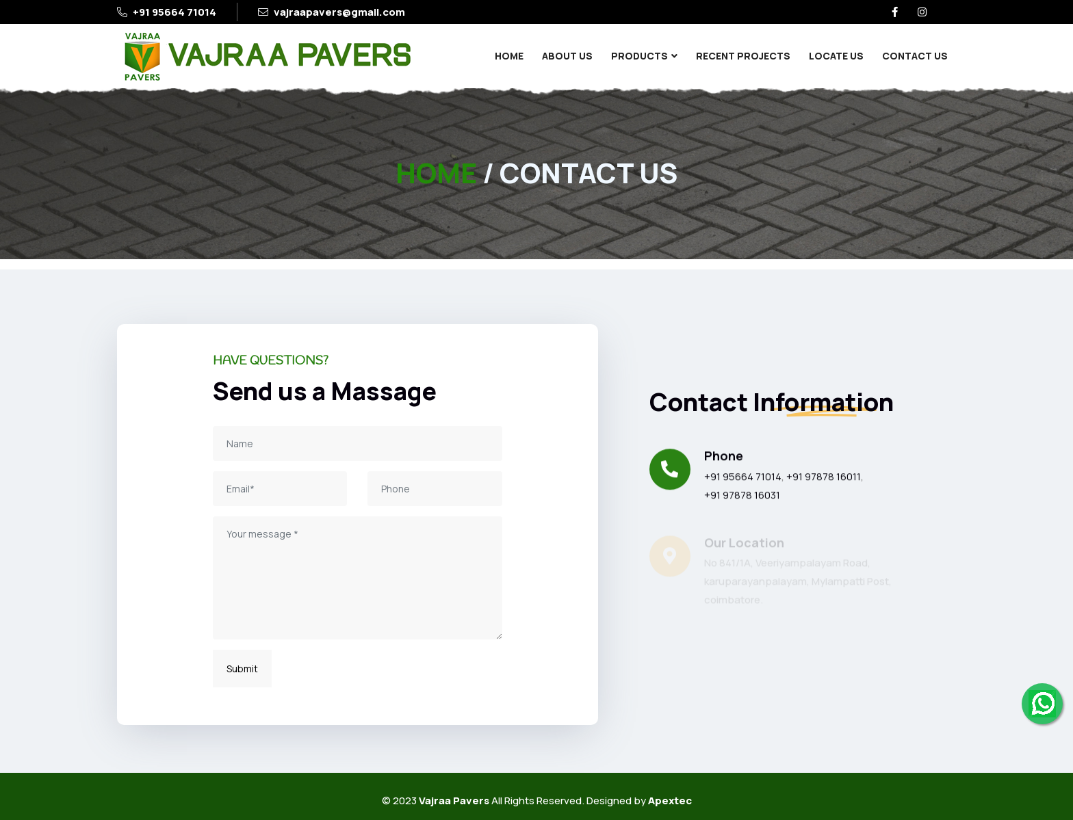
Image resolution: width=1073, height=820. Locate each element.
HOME (436, 172)
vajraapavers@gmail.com (339, 12)
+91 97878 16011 (823, 477)
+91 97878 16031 (742, 495)
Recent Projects (743, 55)
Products (639, 55)
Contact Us (915, 55)
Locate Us (836, 55)
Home (509, 55)
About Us (567, 55)
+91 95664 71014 (174, 12)
